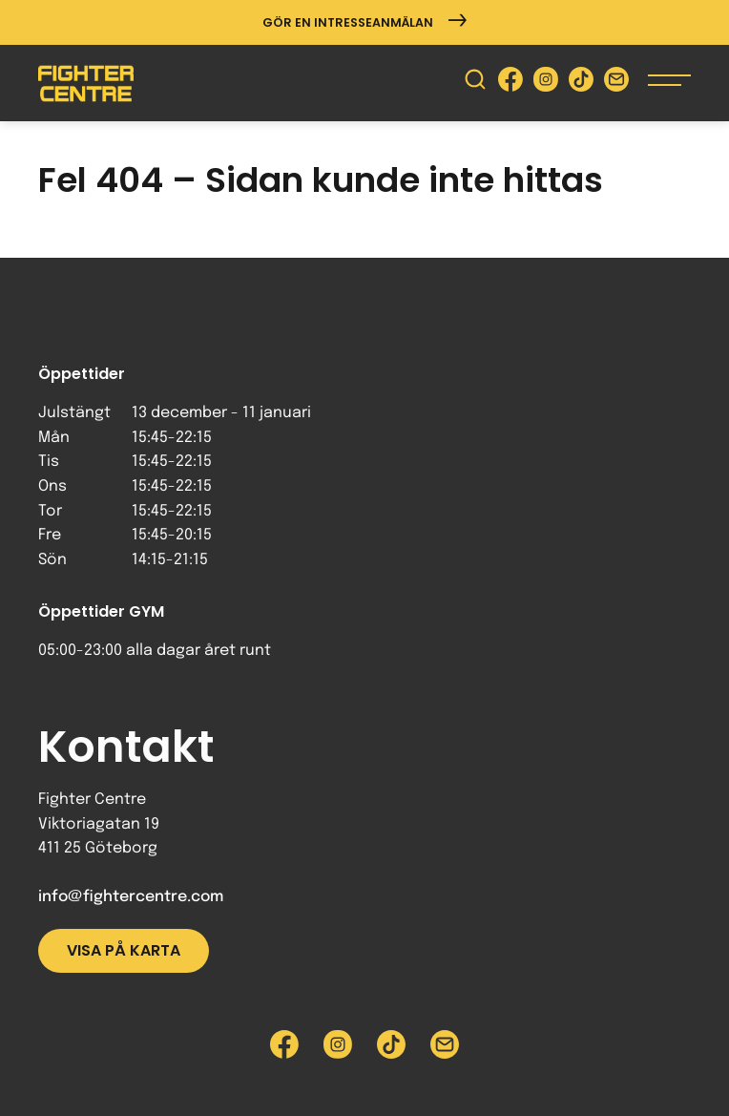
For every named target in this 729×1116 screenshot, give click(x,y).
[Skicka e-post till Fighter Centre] (616, 83)
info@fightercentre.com (130, 897)
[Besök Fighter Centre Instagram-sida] (545, 83)
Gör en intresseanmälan (364, 22)
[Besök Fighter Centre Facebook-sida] (510, 83)
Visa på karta (123, 950)
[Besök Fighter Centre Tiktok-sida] (581, 83)
